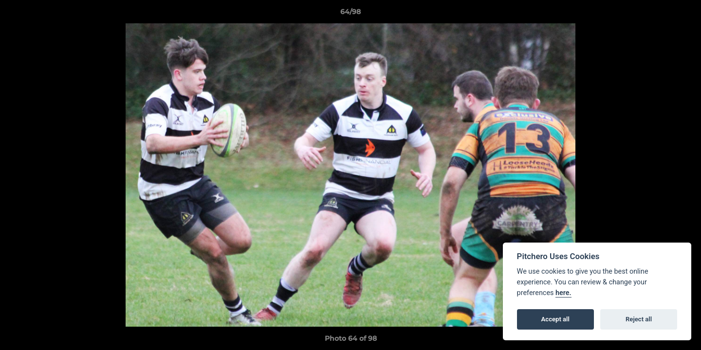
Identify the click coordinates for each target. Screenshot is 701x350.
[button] (683, 14)
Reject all (639, 319)
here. (563, 293)
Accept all (555, 319)
